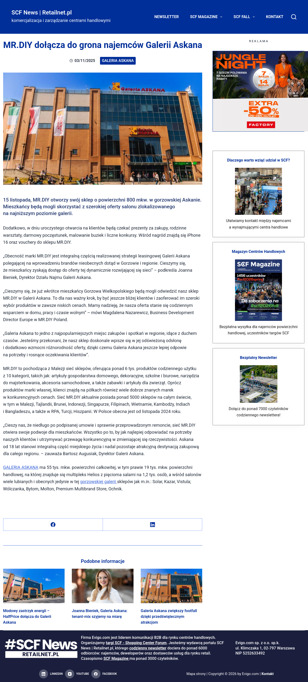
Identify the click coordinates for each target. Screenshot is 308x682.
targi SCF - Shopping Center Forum (136, 643)
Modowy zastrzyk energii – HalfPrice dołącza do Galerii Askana (27, 616)
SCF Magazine (207, 17)
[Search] (293, 17)
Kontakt (274, 16)
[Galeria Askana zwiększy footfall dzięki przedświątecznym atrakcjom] (171, 586)
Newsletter (166, 16)
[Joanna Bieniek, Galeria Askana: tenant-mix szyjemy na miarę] (103, 586)
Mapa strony (196, 674)
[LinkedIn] (152, 525)
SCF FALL (245, 17)
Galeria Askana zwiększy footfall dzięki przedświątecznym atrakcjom (169, 616)
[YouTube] (77, 674)
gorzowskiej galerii (98, 481)
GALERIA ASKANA (21, 467)
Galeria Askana (118, 60)
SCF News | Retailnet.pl (42, 12)
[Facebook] (53, 525)
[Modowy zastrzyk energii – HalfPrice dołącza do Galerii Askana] (34, 586)
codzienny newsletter (147, 648)
